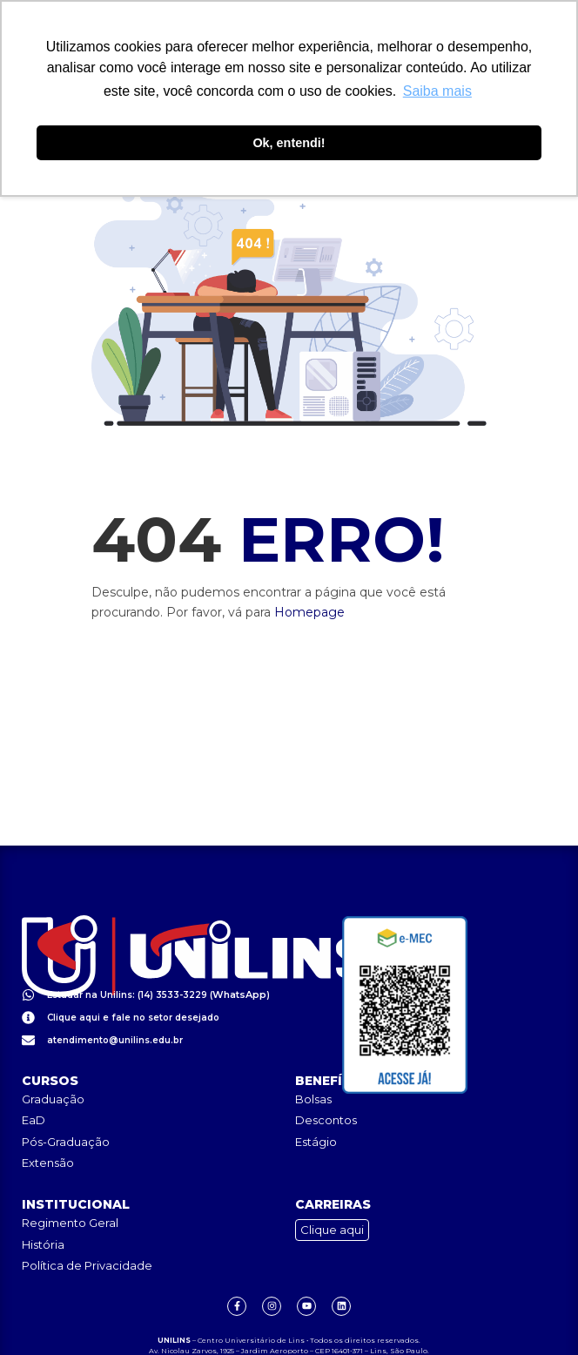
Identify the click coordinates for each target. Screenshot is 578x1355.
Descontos (326, 1083)
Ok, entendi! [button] (288, 143)
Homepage (309, 613)
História (43, 1207)
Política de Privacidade (87, 1229)
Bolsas (313, 1061)
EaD (33, 1083)
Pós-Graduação (66, 1104)
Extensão (48, 1126)
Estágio (316, 1104)
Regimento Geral (70, 1186)
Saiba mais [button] (437, 91)
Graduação (53, 1061)
